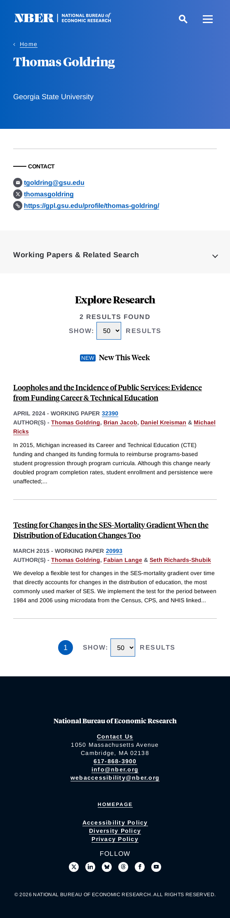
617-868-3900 (115, 761)
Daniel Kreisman (163, 422)
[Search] (183, 19)
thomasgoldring (49, 194)
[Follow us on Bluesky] (107, 867)
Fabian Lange (122, 560)
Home (29, 44)
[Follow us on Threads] (123, 867)
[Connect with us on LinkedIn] (90, 867)
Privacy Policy (115, 839)
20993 (114, 551)
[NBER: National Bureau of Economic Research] (69, 20)
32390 (110, 413)
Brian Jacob (120, 422)
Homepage (115, 804)
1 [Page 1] (65, 647)
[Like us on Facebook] (140, 867)
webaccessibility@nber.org (115, 777)
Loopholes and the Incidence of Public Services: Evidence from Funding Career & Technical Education (107, 392)
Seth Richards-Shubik (180, 560)
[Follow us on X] (74, 867)
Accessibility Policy (115, 822)
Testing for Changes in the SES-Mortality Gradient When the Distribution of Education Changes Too (111, 530)
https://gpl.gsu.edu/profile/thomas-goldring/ (91, 205)
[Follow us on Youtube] (156, 867)
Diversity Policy (115, 830)
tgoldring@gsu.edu (54, 182)
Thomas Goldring (75, 422)
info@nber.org (115, 769)
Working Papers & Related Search (76, 255)
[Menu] (208, 19)
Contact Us (115, 736)
